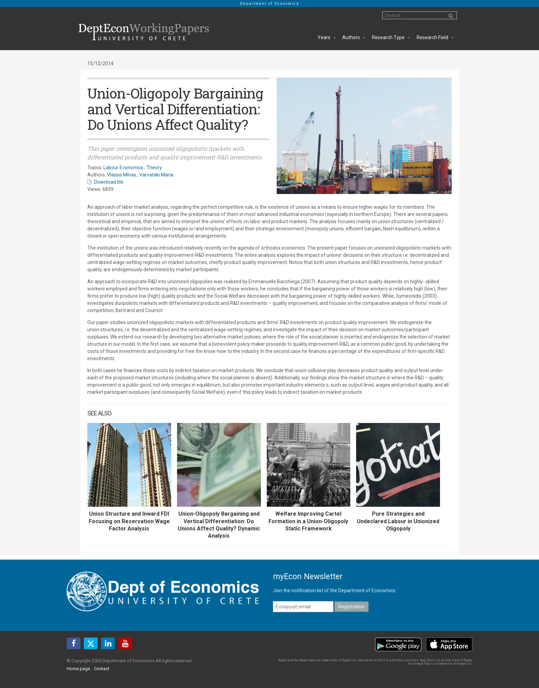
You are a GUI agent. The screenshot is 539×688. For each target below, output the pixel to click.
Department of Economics (269, 3)
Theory (154, 167)
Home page (78, 668)
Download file (108, 182)
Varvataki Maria (156, 174)
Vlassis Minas (121, 174)
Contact (101, 668)
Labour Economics (123, 167)
